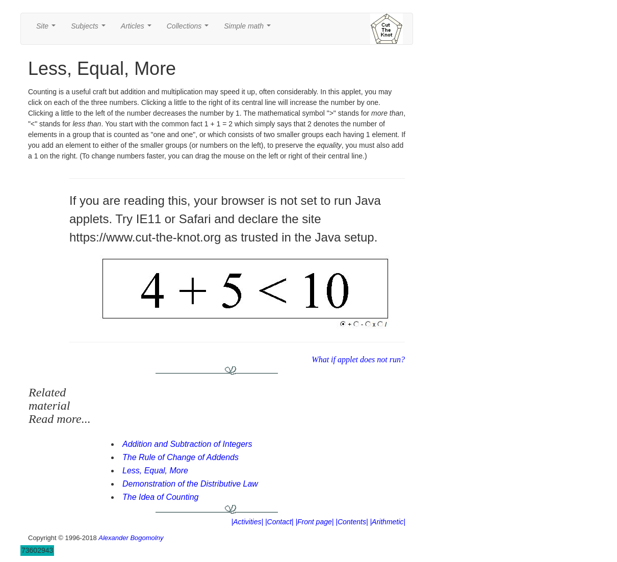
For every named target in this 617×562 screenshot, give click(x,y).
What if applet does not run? (358, 359)
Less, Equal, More (155, 470)
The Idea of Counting (160, 497)
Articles (138, 29)
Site (48, 29)
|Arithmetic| (387, 522)
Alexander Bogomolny (130, 538)
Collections (190, 29)
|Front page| (314, 522)
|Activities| (248, 522)
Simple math (249, 29)
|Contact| (279, 522)
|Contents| (352, 522)
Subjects (90, 29)
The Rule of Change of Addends (180, 457)
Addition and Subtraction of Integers (187, 444)
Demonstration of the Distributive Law (190, 483)
